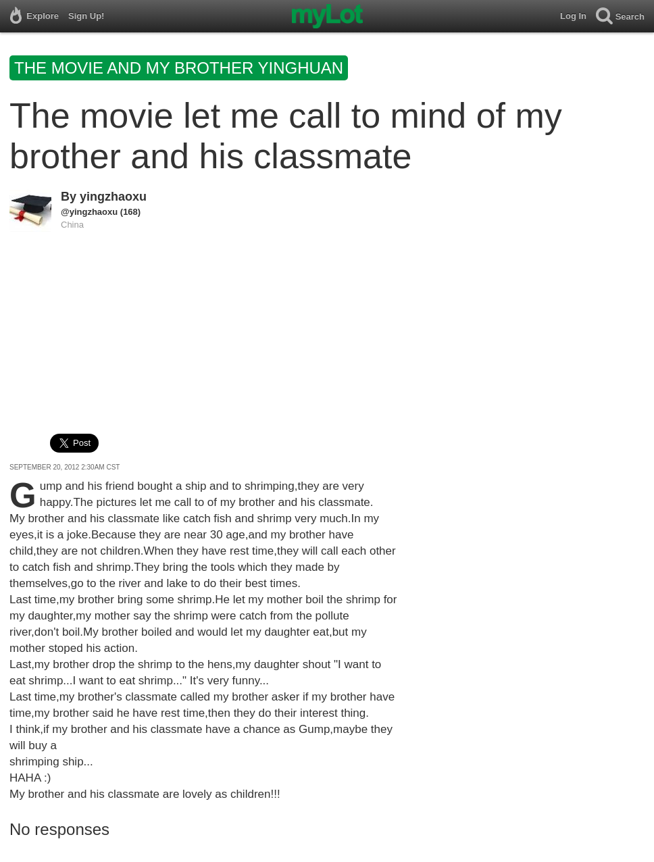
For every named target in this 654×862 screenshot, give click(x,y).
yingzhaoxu (113, 196)
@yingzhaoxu (89, 212)
